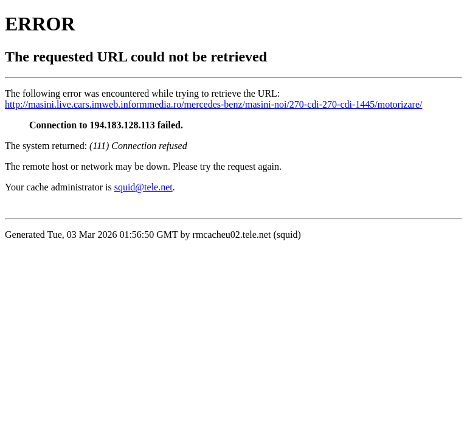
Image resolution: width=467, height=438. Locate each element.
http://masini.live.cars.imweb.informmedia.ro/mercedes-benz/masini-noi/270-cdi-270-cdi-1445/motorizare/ (213, 104)
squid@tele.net (143, 187)
